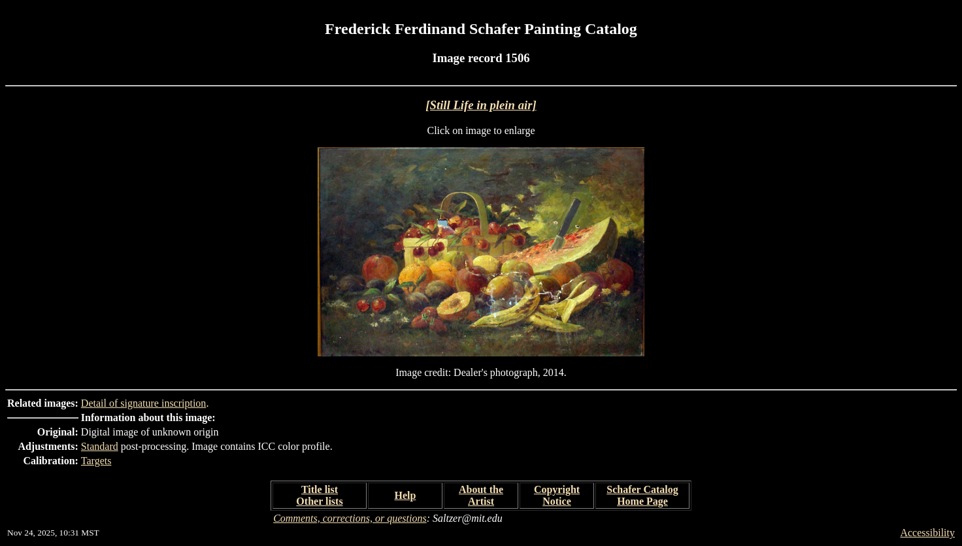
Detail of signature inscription (144, 403)
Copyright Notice (557, 495)
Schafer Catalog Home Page (642, 495)
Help (405, 495)
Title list (319, 489)
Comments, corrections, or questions (350, 518)
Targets (96, 460)
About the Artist (481, 495)
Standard (99, 446)
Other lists (319, 501)
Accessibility (927, 532)
